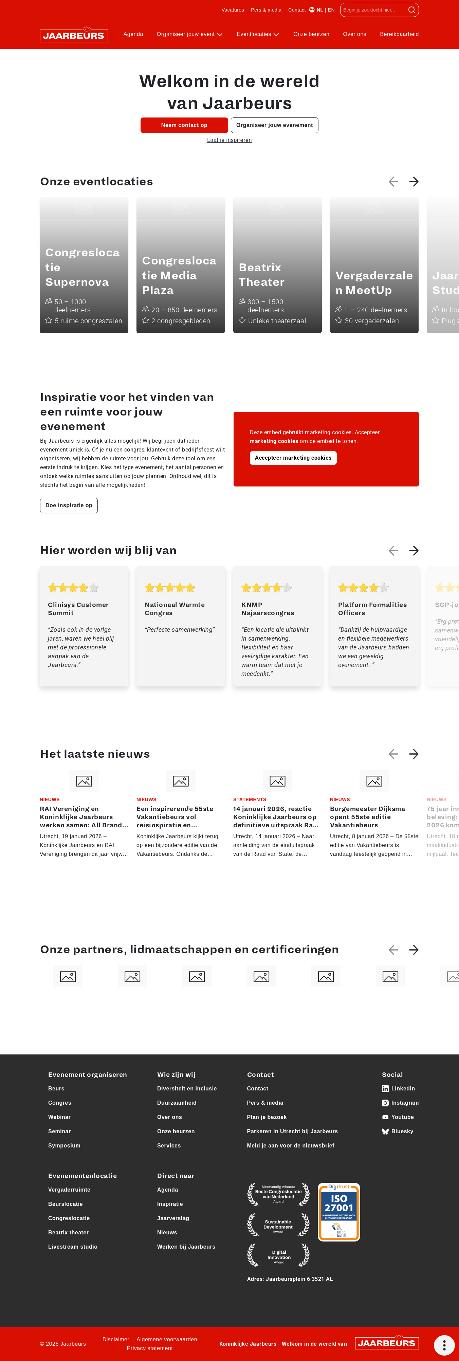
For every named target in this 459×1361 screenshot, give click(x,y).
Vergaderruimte (69, 1190)
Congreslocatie (69, 1218)
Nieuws (167, 1232)
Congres (59, 1103)
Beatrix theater (68, 1232)
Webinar (59, 1117)
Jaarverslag (173, 1218)
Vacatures (233, 10)
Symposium (64, 1145)
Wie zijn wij (176, 1074)
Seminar (59, 1131)
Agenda (133, 34)
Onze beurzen (311, 34)
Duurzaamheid (177, 1103)
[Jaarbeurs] (387, 1343)
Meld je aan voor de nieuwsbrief (290, 1145)
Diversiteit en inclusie (187, 1088)
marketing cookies (274, 441)
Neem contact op (184, 125)
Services (169, 1145)
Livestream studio (72, 1247)
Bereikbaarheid (399, 34)
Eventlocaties (255, 34)
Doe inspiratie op (68, 505)
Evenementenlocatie (82, 1176)
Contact (297, 10)
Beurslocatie (65, 1204)
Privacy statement (150, 1348)
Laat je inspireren (229, 140)
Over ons (354, 34)
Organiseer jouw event (187, 34)
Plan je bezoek (267, 1117)
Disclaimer (116, 1339)
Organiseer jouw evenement (274, 125)
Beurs (56, 1088)
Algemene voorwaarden (166, 1339)
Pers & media (266, 10)
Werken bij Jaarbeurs (186, 1247)
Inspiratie (170, 1204)
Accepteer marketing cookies (293, 458)
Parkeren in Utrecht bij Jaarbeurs (292, 1131)
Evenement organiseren (87, 1074)
